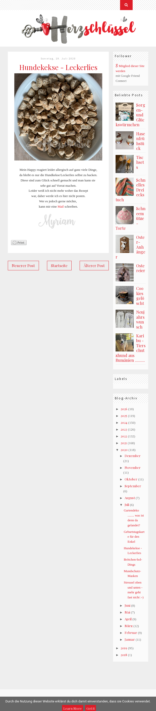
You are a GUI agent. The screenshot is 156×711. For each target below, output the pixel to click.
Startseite (59, 265)
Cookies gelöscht (140, 296)
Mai (127, 612)
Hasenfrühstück (140, 141)
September (133, 486)
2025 (124, 415)
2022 (124, 436)
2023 (124, 429)
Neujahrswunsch (140, 319)
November (133, 467)
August (130, 498)
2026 (124, 409)
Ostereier (140, 268)
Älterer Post (94, 265)
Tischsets (140, 162)
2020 (124, 449)
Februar (131, 632)
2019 (124, 648)
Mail (61, 206)
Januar (130, 639)
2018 (124, 655)
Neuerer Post (23, 265)
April (128, 619)
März (129, 626)
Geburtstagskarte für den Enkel (134, 536)
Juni (127, 605)
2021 (124, 443)
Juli (127, 504)
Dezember (133, 456)
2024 (124, 422)
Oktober (131, 479)
